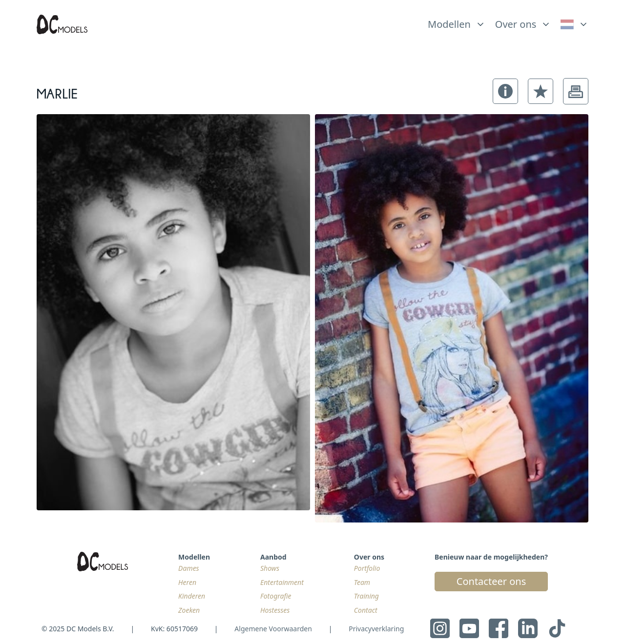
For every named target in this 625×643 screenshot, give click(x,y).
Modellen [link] (449, 24)
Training (366, 596)
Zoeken (189, 610)
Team (362, 582)
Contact (365, 610)
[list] (456, 22)
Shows (269, 568)
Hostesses (275, 610)
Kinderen (191, 596)
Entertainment (282, 582)
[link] (574, 24)
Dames (188, 568)
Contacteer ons (491, 581)
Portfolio (367, 568)
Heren (187, 582)
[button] (505, 91)
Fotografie (276, 596)
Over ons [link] (516, 24)
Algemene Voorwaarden (273, 628)
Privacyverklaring (376, 628)
